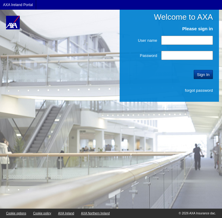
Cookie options (16, 213)
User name (147, 40)
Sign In (203, 74)
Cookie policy (42, 213)
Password (148, 55)
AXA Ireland (66, 213)
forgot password (199, 90)
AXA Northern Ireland (95, 213)
